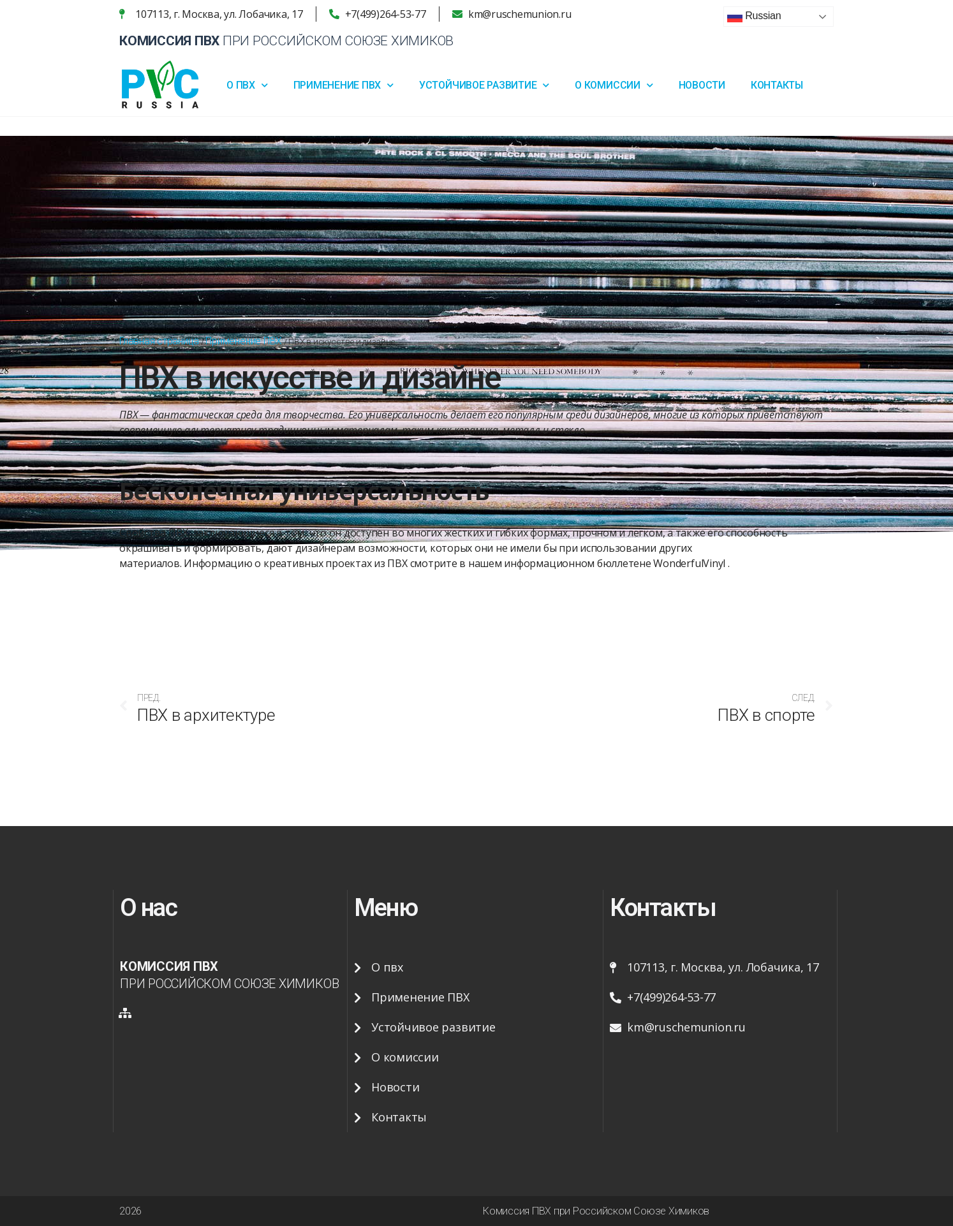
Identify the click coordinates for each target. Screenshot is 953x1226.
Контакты (777, 85)
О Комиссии (614, 85)
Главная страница (159, 341)
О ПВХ (247, 85)
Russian (754, 16)
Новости (702, 85)
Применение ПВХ (343, 85)
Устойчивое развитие (484, 85)
